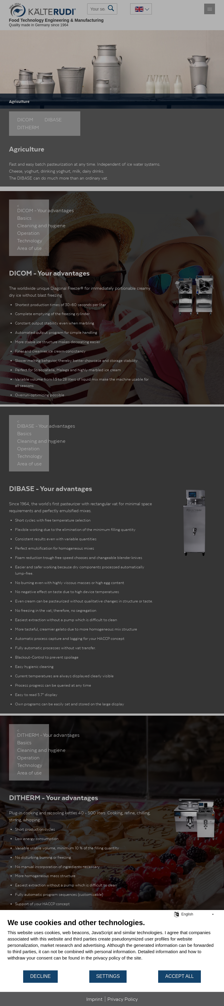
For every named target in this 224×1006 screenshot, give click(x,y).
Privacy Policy (122, 999)
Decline (40, 976)
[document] (112, 944)
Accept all (179, 976)
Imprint (94, 999)
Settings (108, 976)
